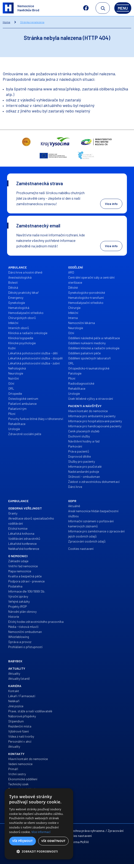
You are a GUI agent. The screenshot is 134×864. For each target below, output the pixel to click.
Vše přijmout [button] (22, 841)
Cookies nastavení (79, 836)
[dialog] (39, 823)
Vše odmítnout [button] (53, 841)
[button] (39, 851)
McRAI (84, 842)
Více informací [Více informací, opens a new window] (41, 832)
